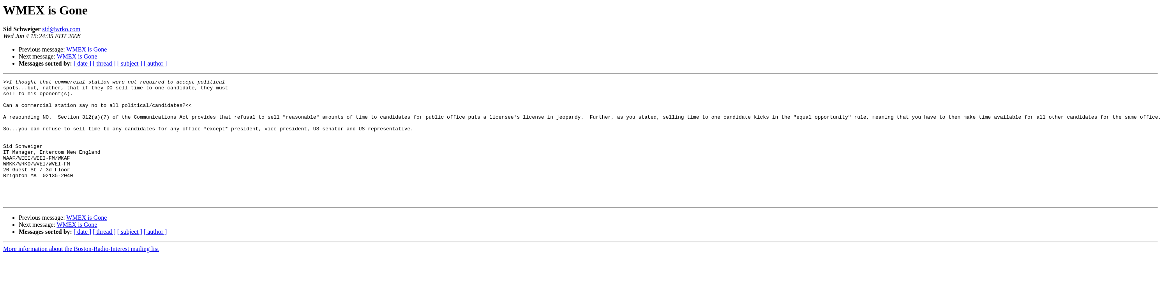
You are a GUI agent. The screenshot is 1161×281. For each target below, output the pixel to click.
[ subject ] (129, 63)
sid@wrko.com (61, 29)
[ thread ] (104, 63)
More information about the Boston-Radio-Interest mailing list (81, 273)
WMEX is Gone (86, 49)
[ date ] (82, 63)
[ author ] (155, 63)
